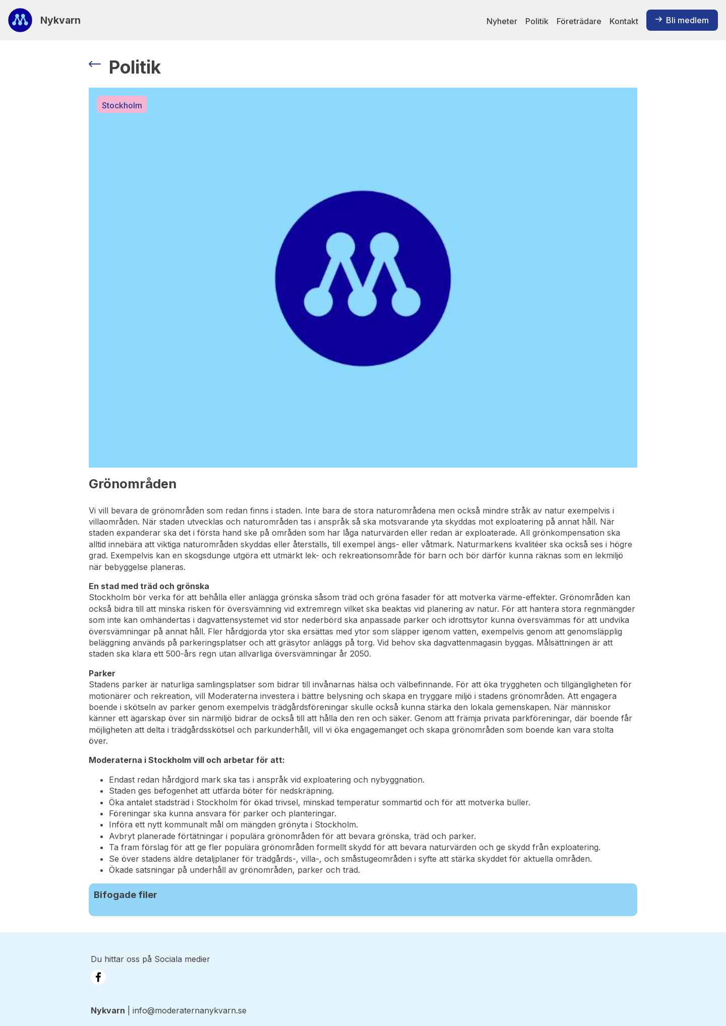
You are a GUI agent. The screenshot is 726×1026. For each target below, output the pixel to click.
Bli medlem (682, 20)
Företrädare (579, 21)
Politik (537, 21)
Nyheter (502, 21)
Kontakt (624, 21)
